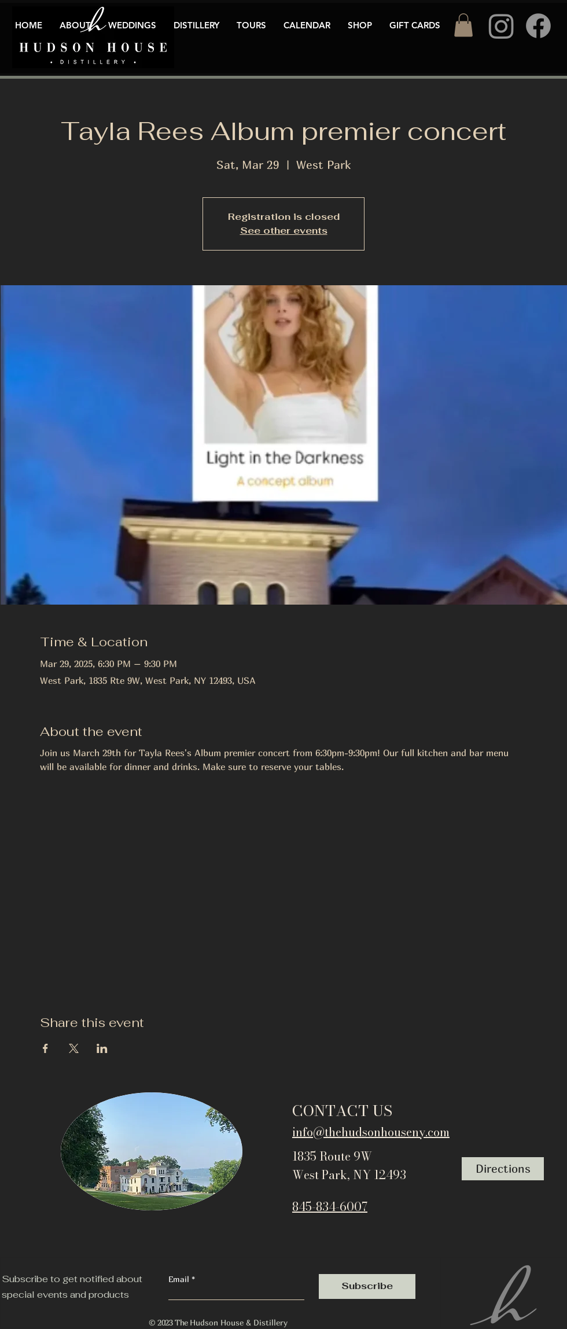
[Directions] (503, 1168)
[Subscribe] (367, 1286)
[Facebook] (538, 25)
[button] (463, 25)
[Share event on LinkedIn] (102, 1048)
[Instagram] (501, 25)
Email (180, 1279)
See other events (283, 230)
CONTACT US (342, 1110)
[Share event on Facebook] (45, 1048)
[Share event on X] (73, 1048)
